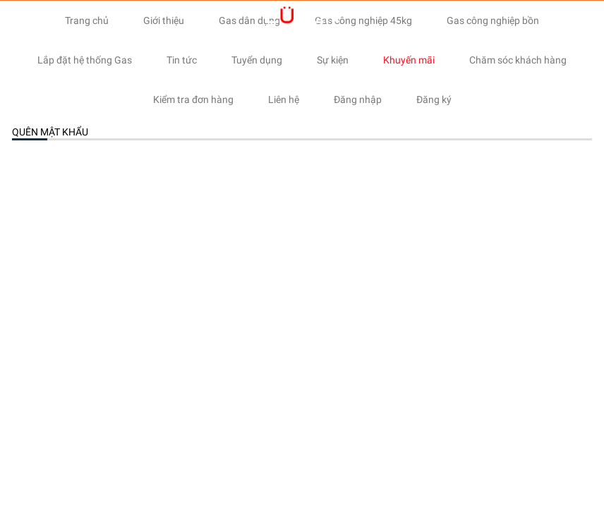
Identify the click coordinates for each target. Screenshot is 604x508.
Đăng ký (434, 99)
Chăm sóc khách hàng (518, 60)
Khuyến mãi (409, 60)
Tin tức (182, 60)
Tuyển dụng (256, 60)
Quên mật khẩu (50, 132)
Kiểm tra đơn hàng (193, 99)
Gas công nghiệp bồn (493, 20)
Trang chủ (87, 20)
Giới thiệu (163, 20)
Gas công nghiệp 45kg (363, 20)
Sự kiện (333, 60)
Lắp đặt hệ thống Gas (84, 60)
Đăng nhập (358, 99)
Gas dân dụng (249, 20)
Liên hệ (283, 99)
